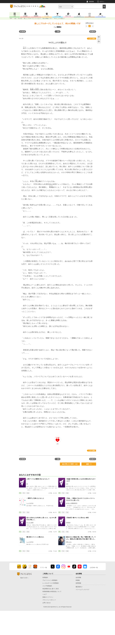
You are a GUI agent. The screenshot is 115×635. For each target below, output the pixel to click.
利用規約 (45, 577)
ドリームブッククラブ (82, 589)
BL (20, 493)
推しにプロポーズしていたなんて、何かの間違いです (38, 18)
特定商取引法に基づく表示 (51, 589)
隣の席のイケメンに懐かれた (35, 537)
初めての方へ (24, 578)
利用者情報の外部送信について (52, 591)
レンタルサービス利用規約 (51, 583)
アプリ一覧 (43, 567)
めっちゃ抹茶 (30, 522)
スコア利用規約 (47, 586)
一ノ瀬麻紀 (57, 27)
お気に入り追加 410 (69, 464)
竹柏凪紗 (68, 522)
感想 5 (88, 464)
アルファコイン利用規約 (50, 580)
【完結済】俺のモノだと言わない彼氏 (77, 517)
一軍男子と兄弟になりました (35, 498)
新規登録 (91, 1)
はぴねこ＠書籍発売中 (71, 503)
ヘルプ (45, 594)
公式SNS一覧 (94, 567)
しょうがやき (30, 503)
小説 (15, 18)
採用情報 (78, 583)
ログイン (102, 1)
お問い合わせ (47, 603)
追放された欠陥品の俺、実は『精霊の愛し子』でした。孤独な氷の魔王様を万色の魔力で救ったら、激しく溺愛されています (81, 539)
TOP (11, 18)
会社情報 (78, 577)
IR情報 (78, 580)
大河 (67, 484)
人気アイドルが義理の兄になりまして (38, 479)
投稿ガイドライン (48, 597)
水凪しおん (69, 542)
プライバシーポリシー (49, 600)
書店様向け (79, 587)
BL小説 (20, 18)
